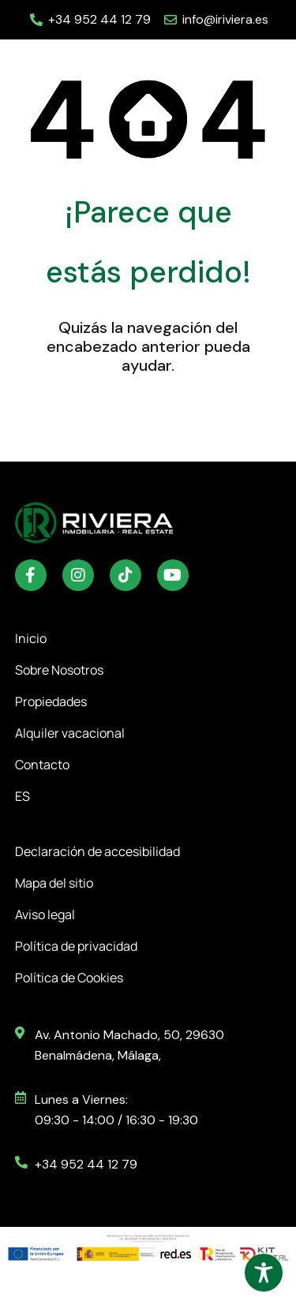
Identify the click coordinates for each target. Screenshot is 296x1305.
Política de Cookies (69, 977)
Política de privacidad (76, 946)
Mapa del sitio (54, 883)
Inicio (31, 638)
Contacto (42, 764)
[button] (263, 63)
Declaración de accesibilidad (97, 851)
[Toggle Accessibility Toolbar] (263, 1272)
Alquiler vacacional (70, 733)
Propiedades (55, 701)
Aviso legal (45, 914)
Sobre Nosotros (59, 670)
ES (26, 796)
